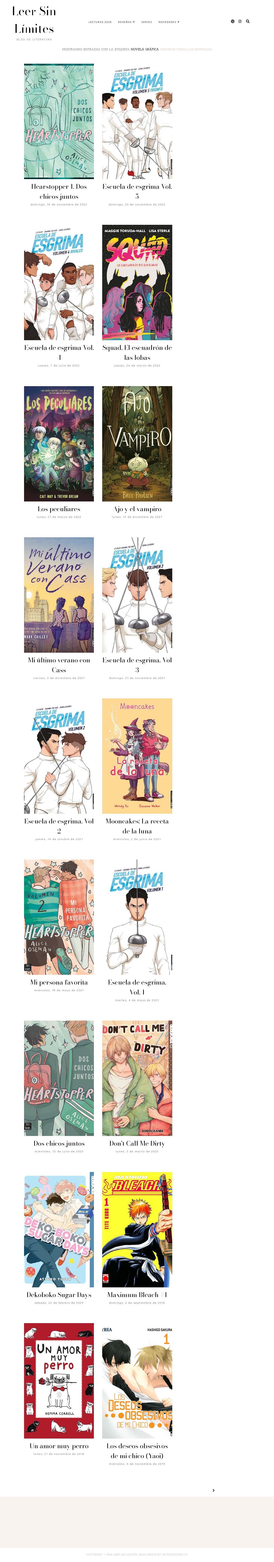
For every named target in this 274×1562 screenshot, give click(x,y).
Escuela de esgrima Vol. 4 (59, 352)
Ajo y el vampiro (137, 509)
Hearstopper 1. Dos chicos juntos (59, 191)
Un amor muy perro (59, 1446)
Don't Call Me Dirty (137, 1143)
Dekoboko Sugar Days (59, 1295)
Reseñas (125, 22)
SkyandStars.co (175, 1554)
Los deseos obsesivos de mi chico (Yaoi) (137, 1451)
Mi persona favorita (59, 982)
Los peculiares (59, 509)
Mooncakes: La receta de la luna (137, 826)
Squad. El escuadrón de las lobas (137, 352)
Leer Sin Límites (34, 19)
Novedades (167, 22)
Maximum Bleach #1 (137, 1295)
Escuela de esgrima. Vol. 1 (137, 987)
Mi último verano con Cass (59, 665)
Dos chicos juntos (59, 1143)
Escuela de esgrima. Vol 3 (137, 665)
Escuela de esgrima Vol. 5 (137, 191)
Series (147, 22)
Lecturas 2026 (100, 22)
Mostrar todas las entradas (186, 49)
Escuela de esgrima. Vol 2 (59, 826)
